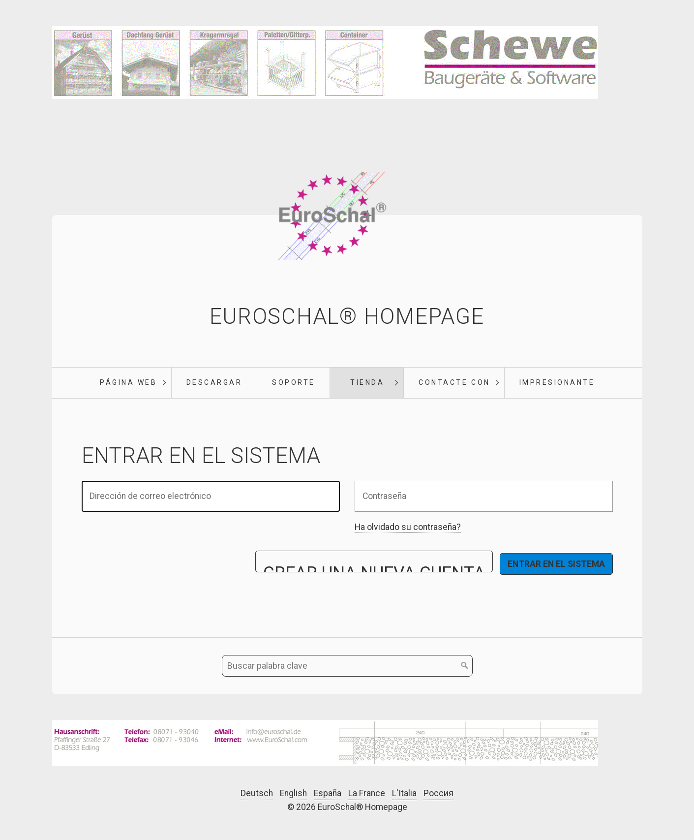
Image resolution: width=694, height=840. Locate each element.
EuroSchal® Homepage (347, 316)
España (327, 793)
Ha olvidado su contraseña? (408, 527)
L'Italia (404, 793)
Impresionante (557, 382)
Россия (438, 793)
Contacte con (454, 382)
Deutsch (257, 793)
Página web (128, 382)
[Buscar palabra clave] (347, 666)
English (293, 793)
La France (366, 793)
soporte (293, 382)
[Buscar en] (465, 666)
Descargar (214, 382)
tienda (367, 382)
